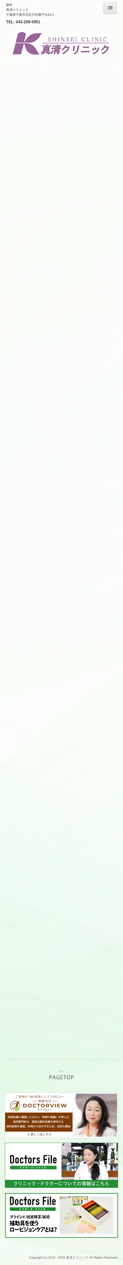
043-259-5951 (28, 22)
